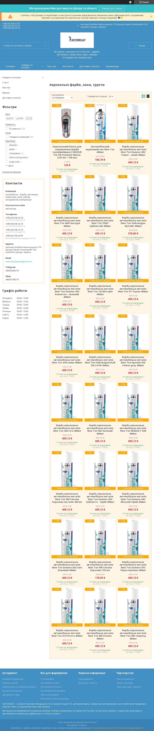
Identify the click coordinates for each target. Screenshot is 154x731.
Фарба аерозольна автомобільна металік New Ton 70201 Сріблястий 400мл (100, 221)
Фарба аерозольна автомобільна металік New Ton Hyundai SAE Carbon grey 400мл (133, 361)
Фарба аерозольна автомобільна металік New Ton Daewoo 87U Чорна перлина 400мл (133, 566)
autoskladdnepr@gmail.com (19, 261)
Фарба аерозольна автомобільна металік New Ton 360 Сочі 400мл (67, 428)
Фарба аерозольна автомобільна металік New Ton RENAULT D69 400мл (133, 429)
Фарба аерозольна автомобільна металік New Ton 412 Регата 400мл (67, 633)
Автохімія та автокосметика (55, 698)
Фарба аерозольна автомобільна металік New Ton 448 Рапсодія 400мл (67, 221)
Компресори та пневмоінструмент (19, 686)
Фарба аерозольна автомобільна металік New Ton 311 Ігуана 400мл (133, 289)
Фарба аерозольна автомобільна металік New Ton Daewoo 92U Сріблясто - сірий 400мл (100, 497)
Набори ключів (9, 682)
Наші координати (125, 679)
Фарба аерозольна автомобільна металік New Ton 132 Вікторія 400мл (100, 290)
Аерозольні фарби (50, 694)
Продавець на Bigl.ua (77, 725)
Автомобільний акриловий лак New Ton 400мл (100, 149)
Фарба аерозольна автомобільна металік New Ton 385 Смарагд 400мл (133, 634)
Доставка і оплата (89, 66)
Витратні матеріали (12, 690)
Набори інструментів (12, 679)
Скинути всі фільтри (11, 172)
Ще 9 (10, 166)
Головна (10, 66)
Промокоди (112, 66)
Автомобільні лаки (50, 682)
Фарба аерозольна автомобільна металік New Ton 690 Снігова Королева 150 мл (100, 566)
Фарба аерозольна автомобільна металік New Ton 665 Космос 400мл (100, 634)
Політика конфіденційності (130, 728)
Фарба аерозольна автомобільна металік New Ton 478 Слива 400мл (67, 360)
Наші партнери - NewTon (129, 686)
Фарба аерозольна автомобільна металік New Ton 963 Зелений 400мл (100, 429)
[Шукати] (45, 45)
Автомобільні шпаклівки (53, 690)
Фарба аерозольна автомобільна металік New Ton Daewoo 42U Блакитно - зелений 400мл (67, 291)
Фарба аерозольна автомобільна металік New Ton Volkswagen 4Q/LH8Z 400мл (133, 221)
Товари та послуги (27, 66)
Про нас (51, 66)
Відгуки (6, 92)
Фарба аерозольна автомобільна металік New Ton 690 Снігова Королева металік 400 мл (67, 497)
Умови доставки (112, 8)
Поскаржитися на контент (104, 728)
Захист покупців (125, 682)
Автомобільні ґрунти (51, 686)
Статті (5, 82)
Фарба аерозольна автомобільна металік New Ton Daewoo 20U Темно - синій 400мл (133, 150)
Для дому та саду (10, 694)
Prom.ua (92, 722)
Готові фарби (47, 679)
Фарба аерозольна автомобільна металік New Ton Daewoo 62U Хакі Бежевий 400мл (67, 566)
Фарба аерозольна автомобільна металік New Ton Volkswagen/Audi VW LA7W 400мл (100, 361)
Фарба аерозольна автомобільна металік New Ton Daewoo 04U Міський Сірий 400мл (133, 497)
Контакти (68, 66)
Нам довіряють (86, 679)
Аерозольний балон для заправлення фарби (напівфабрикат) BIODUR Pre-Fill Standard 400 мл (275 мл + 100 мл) (67, 152)
